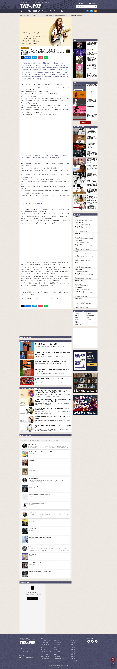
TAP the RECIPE (86, 298)
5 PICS (86, 255)
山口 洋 (88, 319)
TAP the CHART (86, 266)
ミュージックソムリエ (86, 302)
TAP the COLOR (86, 230)
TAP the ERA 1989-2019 (86, 259)
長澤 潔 (76, 317)
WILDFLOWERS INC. (54, 662)
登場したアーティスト (40, 11)
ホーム (23, 11)
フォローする (32, 596)
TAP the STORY (27, 15)
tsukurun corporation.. (62, 665)
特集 (29, 11)
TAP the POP (77, 323)
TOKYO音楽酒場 (86, 287)
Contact (94, 3)
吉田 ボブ (77, 321)
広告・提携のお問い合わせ (27, 655)
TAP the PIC (86, 305)
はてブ (34, 58)
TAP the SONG (86, 237)
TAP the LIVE (86, 284)
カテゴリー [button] (53, 11)
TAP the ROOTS (86, 234)
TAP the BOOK (86, 273)
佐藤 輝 (88, 316)
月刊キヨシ (86, 248)
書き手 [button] (63, 11)
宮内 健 (76, 319)
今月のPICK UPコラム (79, 216)
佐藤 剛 (76, 316)
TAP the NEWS (86, 244)
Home (21, 15)
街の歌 (86, 277)
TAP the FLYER (86, 269)
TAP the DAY (86, 262)
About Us (81, 3)
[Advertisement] (46, 322)
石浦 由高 (89, 312)
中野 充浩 (89, 317)
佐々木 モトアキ (60, 52)
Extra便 (86, 251)
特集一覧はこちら (85, 122)
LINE (46, 58)
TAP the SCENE (86, 226)
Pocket (40, 58)
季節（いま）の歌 (86, 280)
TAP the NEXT (86, 219)
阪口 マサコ (77, 314)
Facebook (27, 58)
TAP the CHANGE (86, 223)
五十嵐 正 (77, 312)
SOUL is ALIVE (86, 294)
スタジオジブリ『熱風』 (86, 291)
